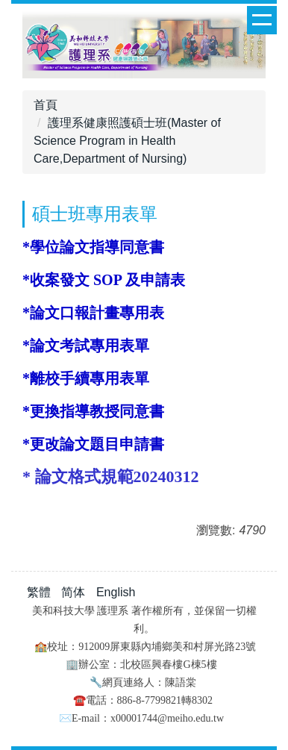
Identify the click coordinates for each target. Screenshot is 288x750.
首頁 (45, 105)
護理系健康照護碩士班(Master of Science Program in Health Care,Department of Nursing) (127, 140)
